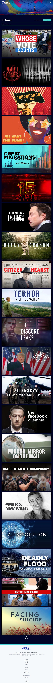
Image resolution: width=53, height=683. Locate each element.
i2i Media (29, 655)
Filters (47, 20)
